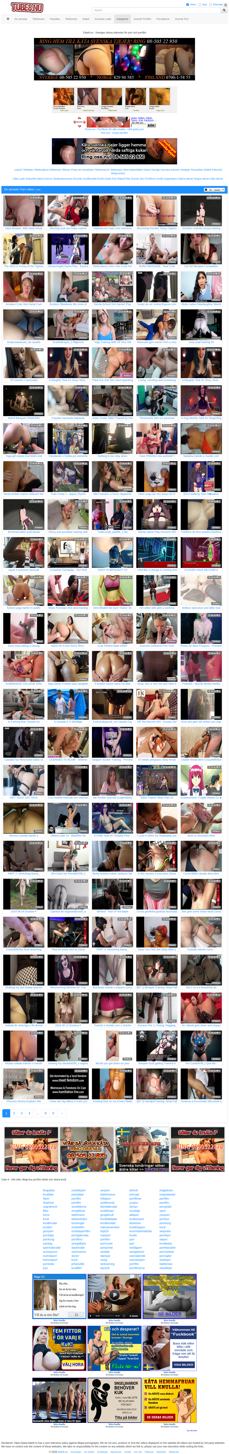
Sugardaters (170, 178)
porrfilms (77, 1239)
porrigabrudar (80, 1235)
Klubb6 (207, 169)
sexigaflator (79, 1243)
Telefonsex (55, 169)
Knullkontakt (90, 178)
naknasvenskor (110, 1227)
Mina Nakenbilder (133, 169)
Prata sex (76, 169)
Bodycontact (118, 173)
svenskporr (50, 1255)
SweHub (48, 1202)
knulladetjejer (108, 1219)
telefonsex (78, 1214)
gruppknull (107, 1214)
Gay (204, 4)
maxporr (105, 1235)
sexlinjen (164, 1259)
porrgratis (165, 1206)
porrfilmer (135, 1198)
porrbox (164, 1219)
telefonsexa (107, 1194)
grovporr (48, 1231)
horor (46, 1214)
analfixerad (107, 1202)
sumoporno (50, 1251)
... (37, 1113)
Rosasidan (197, 169)
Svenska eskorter (170, 169)
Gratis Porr (110, 178)
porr (131, 1239)
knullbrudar (50, 1223)
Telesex (66, 169)
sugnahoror (50, 1206)
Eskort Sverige (151, 169)
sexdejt (104, 1251)
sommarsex (79, 1251)
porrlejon (164, 1235)
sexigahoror (136, 1251)
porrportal (106, 1247)
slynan (133, 1206)
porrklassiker (167, 1247)
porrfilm (76, 1198)
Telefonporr (116, 169)
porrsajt (134, 1194)
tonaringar (78, 1223)
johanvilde (78, 1263)
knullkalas (165, 1243)
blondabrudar (108, 1206)
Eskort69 (31, 178)
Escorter (77, 178)
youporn (164, 1214)
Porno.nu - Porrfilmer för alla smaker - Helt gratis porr (114, 129)
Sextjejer (185, 169)
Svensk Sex (137, 178)
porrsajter (165, 1255)
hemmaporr (50, 1259)
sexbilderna (79, 1206)
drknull (133, 1190)
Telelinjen (28, 169)
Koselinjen (88, 169)
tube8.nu (63, 1451)
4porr (46, 1198)
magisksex (166, 1190)
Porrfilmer (150, 178)
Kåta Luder (19, 178)
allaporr (134, 1214)
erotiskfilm (78, 1227)
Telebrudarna (41, 169)
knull (46, 1219)
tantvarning (107, 1263)
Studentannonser (62, 178)
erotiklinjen (107, 1210)
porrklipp (48, 1235)
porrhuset (106, 1243)
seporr (163, 1239)
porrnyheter (166, 1251)
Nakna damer (185, 178)
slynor (75, 1255)
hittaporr (105, 1198)
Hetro (193, 4)
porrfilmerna (137, 1268)
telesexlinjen (79, 1219)
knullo (133, 1235)
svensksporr (137, 1259)
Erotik (100, 178)
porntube (48, 1263)
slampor (105, 1255)
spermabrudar (52, 1247)
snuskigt (134, 1210)
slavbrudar (78, 1247)
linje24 (104, 1231)
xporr (162, 1210)
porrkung (165, 1223)
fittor (45, 1210)
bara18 (104, 1268)
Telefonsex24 (102, 169)
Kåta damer (216, 178)
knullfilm (77, 1268)
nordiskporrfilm (81, 1231)
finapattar (49, 1190)
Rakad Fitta (123, 178)
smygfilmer (78, 1210)
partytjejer (78, 1194)
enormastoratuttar (140, 1231)
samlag (47, 1243)
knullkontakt (108, 1223)
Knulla (159, 178)
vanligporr (135, 1247)
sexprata (164, 1231)
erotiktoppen (137, 1227)
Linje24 (18, 169)
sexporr (105, 1190)
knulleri (47, 1227)
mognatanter (167, 1194)
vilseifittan (165, 1268)
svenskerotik (137, 1255)
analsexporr (136, 1219)
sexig (103, 1259)
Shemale (218, 4)
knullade (48, 1194)
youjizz (133, 1202)
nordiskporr (79, 1190)
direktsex (135, 1223)
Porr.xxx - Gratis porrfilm (114, 132)
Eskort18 (217, 169)
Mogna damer (201, 178)
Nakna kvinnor (44, 178)
